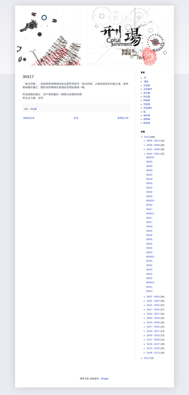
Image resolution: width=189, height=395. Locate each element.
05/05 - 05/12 (153, 140)
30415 (149, 252)
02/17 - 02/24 (153, 326)
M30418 (150, 200)
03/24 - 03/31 (153, 305)
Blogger (105, 378)
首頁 (76, 118)
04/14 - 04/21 (153, 154)
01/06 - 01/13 (153, 352)
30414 (149, 287)
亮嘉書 (146, 104)
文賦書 (146, 85)
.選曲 (145, 81)
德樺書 (146, 119)
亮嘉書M (147, 108)
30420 (149, 161)
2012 (147, 358)
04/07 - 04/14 (153, 296)
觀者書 (146, 123)
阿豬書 (146, 100)
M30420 (150, 157)
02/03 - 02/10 (153, 335)
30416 (149, 226)
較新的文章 (29, 118)
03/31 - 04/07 (153, 301)
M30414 (150, 282)
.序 (144, 78)
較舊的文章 (123, 118)
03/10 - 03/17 (153, 314)
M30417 (150, 213)
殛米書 (146, 115)
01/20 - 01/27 (153, 344)
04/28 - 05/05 (153, 145)
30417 (149, 209)
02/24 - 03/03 (153, 322)
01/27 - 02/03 (153, 339)
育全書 (146, 93)
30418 (149, 192)
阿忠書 (34, 109)
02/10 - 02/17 (153, 331)
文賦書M (147, 89)
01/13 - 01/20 (153, 348)
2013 (147, 137)
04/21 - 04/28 (153, 149)
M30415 (150, 256)
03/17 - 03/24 (153, 309)
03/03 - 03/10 (153, 318)
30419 (149, 175)
